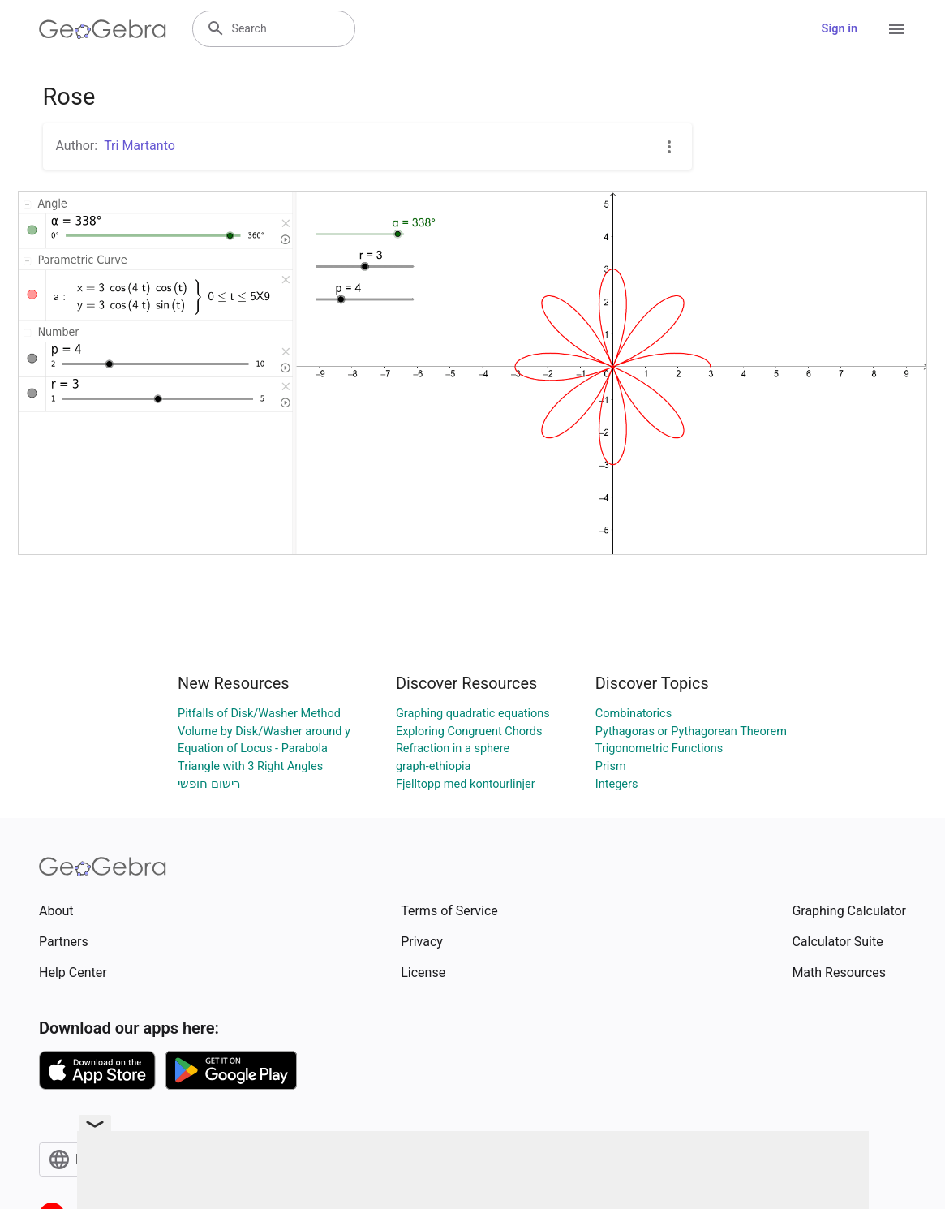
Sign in (839, 29)
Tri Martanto (139, 145)
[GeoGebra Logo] (102, 29)
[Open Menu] (896, 29)
